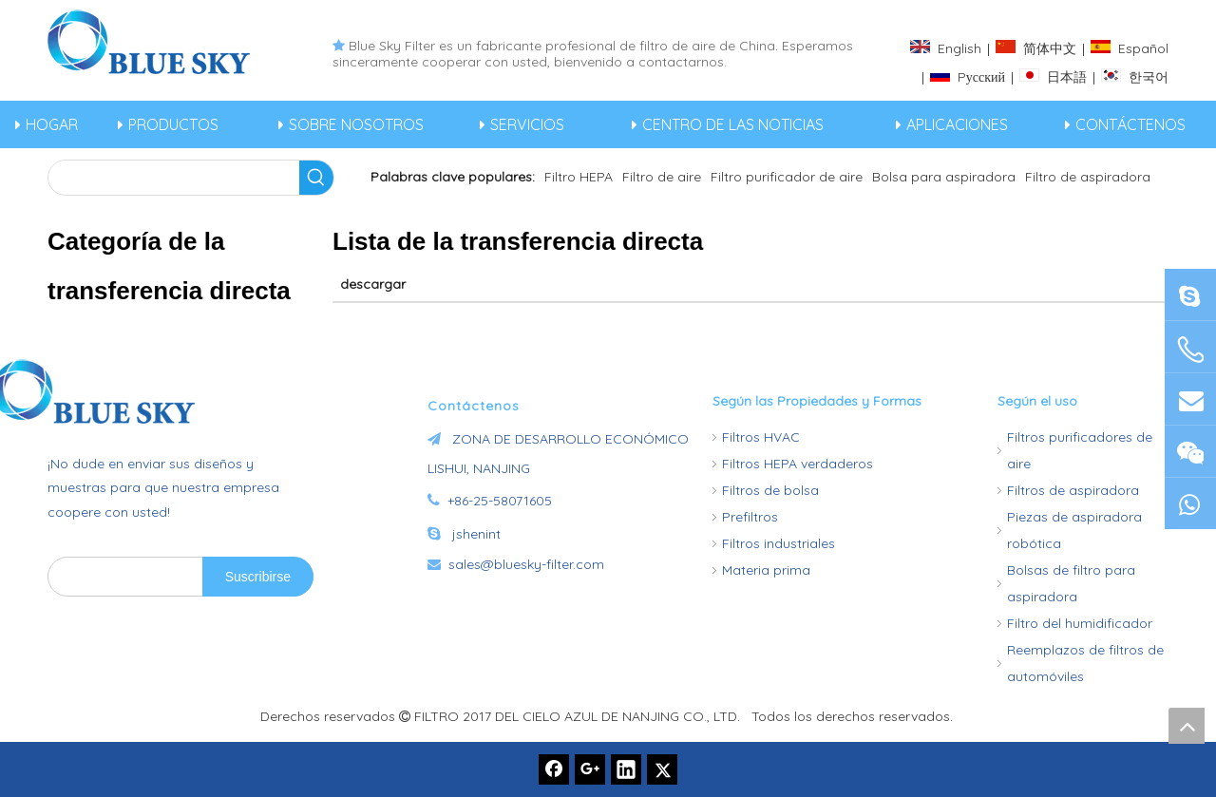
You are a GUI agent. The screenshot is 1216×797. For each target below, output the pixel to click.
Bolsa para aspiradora (944, 176)
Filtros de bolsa (770, 490)
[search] (121, 577)
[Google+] (590, 769)
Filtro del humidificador (1079, 623)
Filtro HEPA (578, 176)
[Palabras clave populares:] (316, 178)
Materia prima (766, 570)
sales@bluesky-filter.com (526, 564)
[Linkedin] (626, 769)
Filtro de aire (661, 176)
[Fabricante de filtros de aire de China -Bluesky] (157, 391)
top (1186, 726)
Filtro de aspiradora (1087, 176)
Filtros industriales (778, 543)
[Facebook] (554, 769)
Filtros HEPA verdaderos (797, 463)
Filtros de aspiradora (1073, 490)
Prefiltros (750, 516)
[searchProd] (173, 178)
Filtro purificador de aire (787, 176)
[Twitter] (662, 769)
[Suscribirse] (258, 577)
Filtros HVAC (761, 437)
